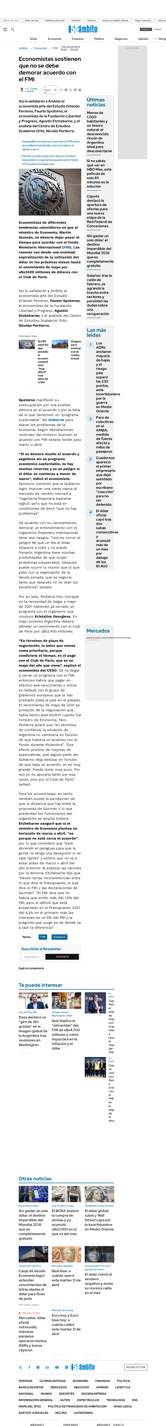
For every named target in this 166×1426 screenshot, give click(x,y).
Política (99, 39)
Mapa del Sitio (30, 1406)
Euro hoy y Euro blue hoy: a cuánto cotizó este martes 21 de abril (66, 1324)
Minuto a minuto (31, 1313)
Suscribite (62, 956)
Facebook (29, 1367)
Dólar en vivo (31, 20)
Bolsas (101, 638)
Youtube (57, 1367)
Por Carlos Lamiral (29, 1304)
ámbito (23, 48)
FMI (55, 48)
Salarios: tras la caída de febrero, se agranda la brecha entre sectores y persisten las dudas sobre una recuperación (99, 294)
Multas (61, 1413)
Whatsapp (66, 1367)
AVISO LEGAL (123, 1406)
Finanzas (78, 39)
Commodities (113, 638)
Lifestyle (122, 1387)
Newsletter (157, 39)
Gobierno (56, 420)
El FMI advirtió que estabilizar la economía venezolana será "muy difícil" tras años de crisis (45, 362)
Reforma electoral (55, 20)
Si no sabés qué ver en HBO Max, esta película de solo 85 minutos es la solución (99, 174)
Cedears (126, 638)
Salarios (91, 20)
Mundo (46, 1394)
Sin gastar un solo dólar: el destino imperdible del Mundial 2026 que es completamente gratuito (100, 251)
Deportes (66, 1394)
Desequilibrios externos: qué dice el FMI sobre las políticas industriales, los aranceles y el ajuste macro (51, 145)
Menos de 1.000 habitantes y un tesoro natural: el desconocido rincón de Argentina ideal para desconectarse (99, 131)
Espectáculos (88, 1400)
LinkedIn (47, 1367)
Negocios (121, 39)
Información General (36, 1400)
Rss (135, 1400)
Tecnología (115, 1400)
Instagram (38, 1367)
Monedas (92, 638)
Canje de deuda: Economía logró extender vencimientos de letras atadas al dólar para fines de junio (33, 1285)
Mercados (59, 1387)
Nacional (26, 1394)
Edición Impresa (93, 1394)
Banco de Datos (31, 1387)
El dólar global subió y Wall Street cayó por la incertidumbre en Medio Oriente (99, 1220)
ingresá (158, 29)
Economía (54, 39)
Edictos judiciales (33, 1413)
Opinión (143, 39)
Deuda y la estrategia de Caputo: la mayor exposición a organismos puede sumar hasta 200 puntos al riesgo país (50, 160)
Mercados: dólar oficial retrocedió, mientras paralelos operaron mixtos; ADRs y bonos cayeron (33, 1334)
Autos (65, 1400)
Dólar (33, 39)
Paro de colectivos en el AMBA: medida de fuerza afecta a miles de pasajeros (104, 434)
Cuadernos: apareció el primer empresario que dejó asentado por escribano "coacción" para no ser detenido (105, 481)
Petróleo (76, 20)
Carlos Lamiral (31, 90)
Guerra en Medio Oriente (115, 20)
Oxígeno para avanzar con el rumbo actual (76, 350)
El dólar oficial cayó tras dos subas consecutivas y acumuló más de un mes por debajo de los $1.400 (107, 538)
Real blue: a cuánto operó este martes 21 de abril (66, 1278)
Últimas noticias (53, 1381)
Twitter (20, 1367)
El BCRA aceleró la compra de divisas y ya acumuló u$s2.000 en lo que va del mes (65, 1222)
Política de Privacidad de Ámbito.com (77, 1406)
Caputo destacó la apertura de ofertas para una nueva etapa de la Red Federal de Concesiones (99, 211)
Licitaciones (83, 1413)
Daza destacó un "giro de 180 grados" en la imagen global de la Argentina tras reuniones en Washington (33, 1031)
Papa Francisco (143, 20)
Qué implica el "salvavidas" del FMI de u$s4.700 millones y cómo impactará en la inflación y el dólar (66, 1034)
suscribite (146, 29)
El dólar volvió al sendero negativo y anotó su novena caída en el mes (99, 1283)
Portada (25, 1381)
